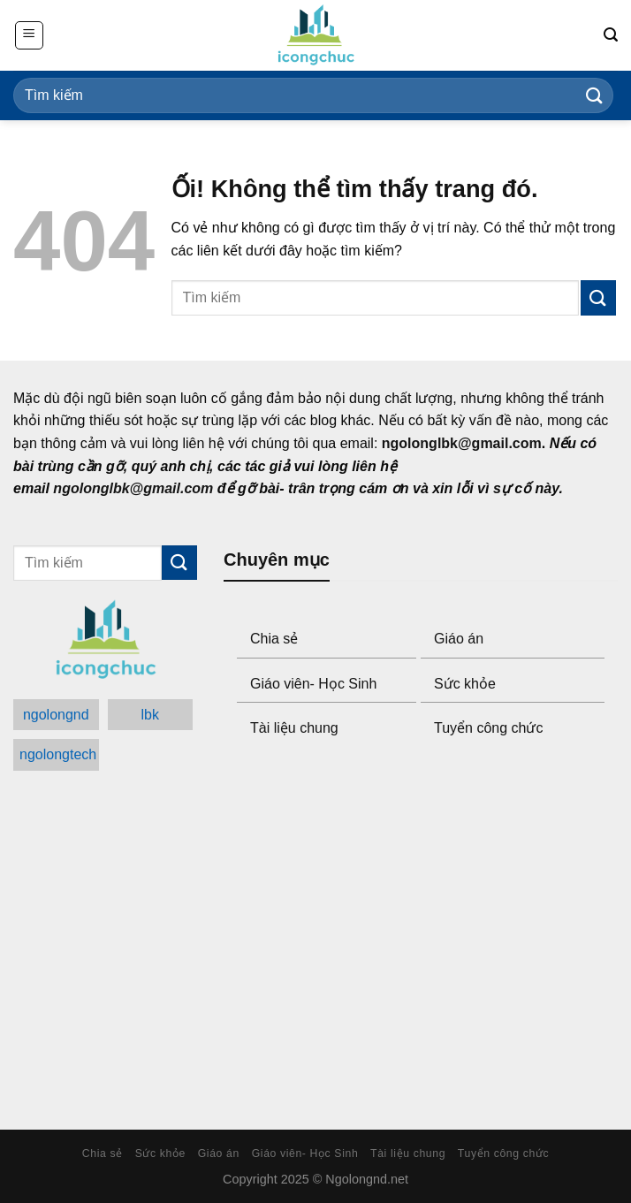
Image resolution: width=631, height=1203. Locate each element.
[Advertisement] (420, 936)
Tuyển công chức (488, 727)
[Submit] (594, 95)
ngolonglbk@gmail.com (462, 443)
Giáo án (458, 638)
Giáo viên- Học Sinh (313, 683)
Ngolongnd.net (366, 1179)
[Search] (611, 35)
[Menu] (29, 35)
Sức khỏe (465, 683)
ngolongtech (57, 754)
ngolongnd (56, 714)
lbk (150, 714)
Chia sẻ (274, 638)
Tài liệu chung (294, 727)
